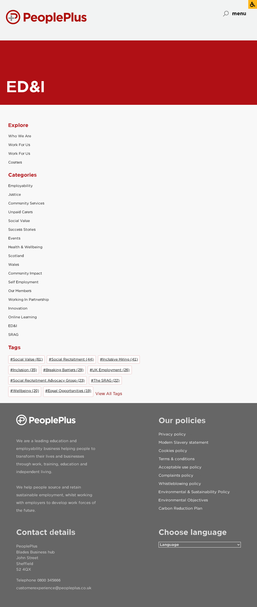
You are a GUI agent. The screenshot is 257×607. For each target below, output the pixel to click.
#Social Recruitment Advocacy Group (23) (47, 380)
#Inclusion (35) (23, 370)
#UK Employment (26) (110, 370)
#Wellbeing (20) (24, 391)
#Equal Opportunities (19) (68, 391)
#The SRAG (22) (105, 380)
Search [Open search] (226, 13)
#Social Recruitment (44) (71, 359)
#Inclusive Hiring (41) (119, 359)
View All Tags (108, 393)
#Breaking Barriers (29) (63, 370)
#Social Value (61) (26, 359)
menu (239, 13)
